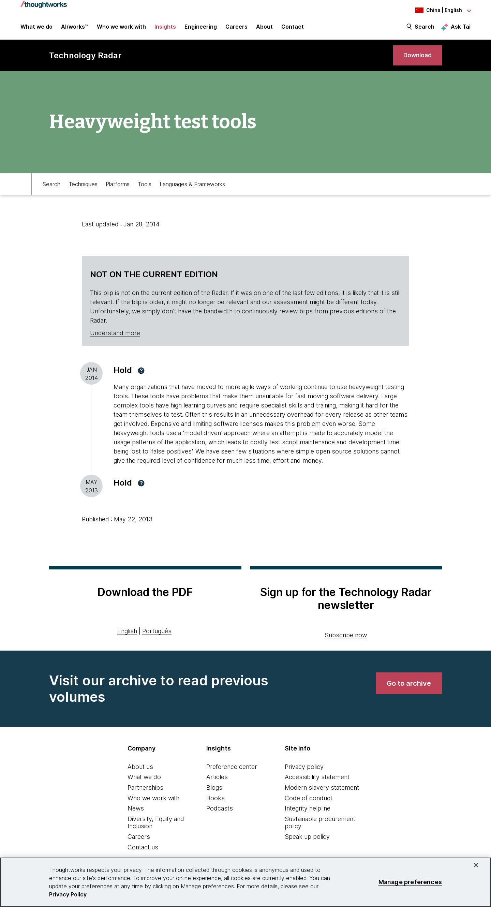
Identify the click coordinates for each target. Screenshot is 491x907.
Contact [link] (292, 28)
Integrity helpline (307, 811)
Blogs (214, 789)
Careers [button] (236, 28)
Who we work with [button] (121, 28)
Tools (144, 186)
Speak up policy (307, 839)
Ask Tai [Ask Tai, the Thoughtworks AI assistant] (461, 27)
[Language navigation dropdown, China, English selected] (433, 10)
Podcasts (219, 811)
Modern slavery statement (322, 789)
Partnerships (145, 789)
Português (157, 633)
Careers (139, 839)
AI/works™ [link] (74, 28)
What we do (144, 779)
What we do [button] (36, 28)
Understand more (115, 335)
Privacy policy (304, 769)
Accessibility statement (317, 779)
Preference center (231, 769)
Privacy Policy (68, 894)
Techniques (83, 186)
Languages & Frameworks (192, 186)
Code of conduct (308, 800)
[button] (141, 373)
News (136, 811)
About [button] (264, 28)
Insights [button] (165, 28)
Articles (217, 779)
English (127, 633)
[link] (416, 57)
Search (424, 28)
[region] (245, 882)
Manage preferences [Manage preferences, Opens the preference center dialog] (410, 882)
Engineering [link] (200, 28)
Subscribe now (346, 637)
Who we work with (153, 800)
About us (140, 769)
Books (215, 800)
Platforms (118, 186)
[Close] (475, 865)
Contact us (143, 849)
